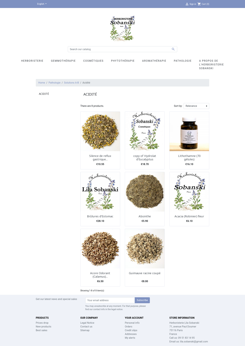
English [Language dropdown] (41, 4)
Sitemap (85, 330)
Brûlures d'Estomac (100, 216)
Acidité (44, 94)
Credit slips (131, 330)
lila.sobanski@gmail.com (194, 341)
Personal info (132, 322)
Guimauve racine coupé (144, 273)
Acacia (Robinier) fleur (189, 216)
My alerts (130, 337)
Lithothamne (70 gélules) (189, 157)
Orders (128, 326)
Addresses (131, 334)
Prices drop (42, 322)
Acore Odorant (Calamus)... (100, 274)
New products (43, 326)
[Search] (122, 49)
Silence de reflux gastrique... (100, 157)
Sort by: (178, 105)
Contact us (86, 326)
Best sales (41, 330)
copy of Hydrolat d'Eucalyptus (144, 157)
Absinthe (145, 216)
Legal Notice (87, 322)
